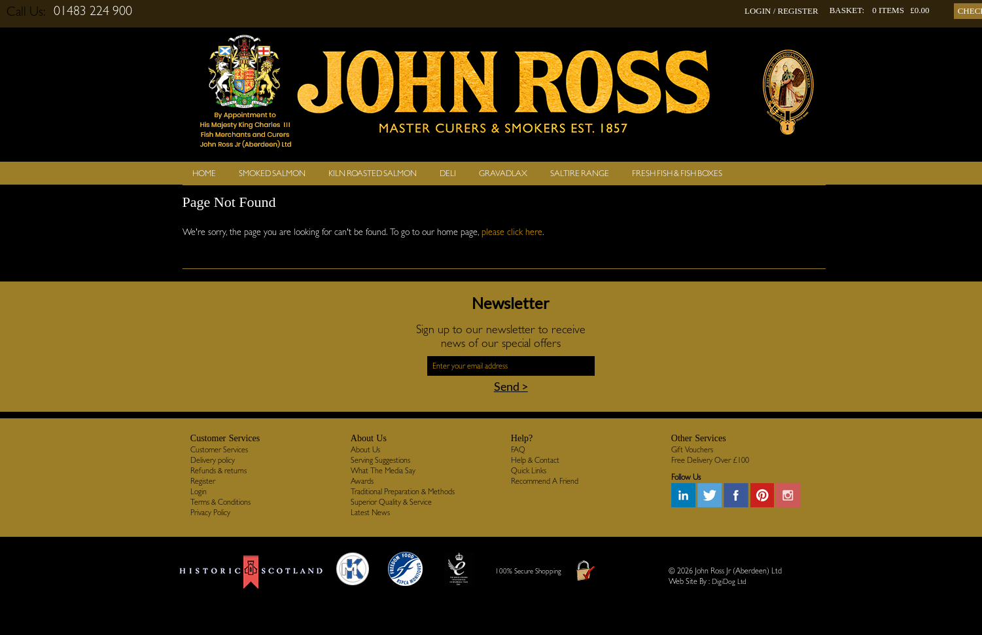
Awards (362, 481)
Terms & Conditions (220, 502)
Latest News (370, 512)
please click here (512, 232)
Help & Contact (535, 460)
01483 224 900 (93, 10)
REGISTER (798, 11)
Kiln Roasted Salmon (372, 173)
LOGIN (758, 11)
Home (204, 173)
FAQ (518, 449)
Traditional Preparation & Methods (403, 491)
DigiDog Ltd (729, 581)
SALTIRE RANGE (579, 173)
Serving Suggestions (380, 460)
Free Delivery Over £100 (710, 460)
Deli (448, 173)
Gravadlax (503, 173)
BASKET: (847, 10)
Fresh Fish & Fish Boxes (677, 173)
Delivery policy (212, 460)
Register (202, 481)
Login (198, 491)
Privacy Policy (210, 512)
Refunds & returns (218, 470)
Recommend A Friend (544, 481)
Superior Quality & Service (391, 502)
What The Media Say (383, 470)
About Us (365, 449)
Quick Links (528, 470)
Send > (511, 386)
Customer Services (219, 449)
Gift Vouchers (692, 449)
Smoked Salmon (272, 173)
